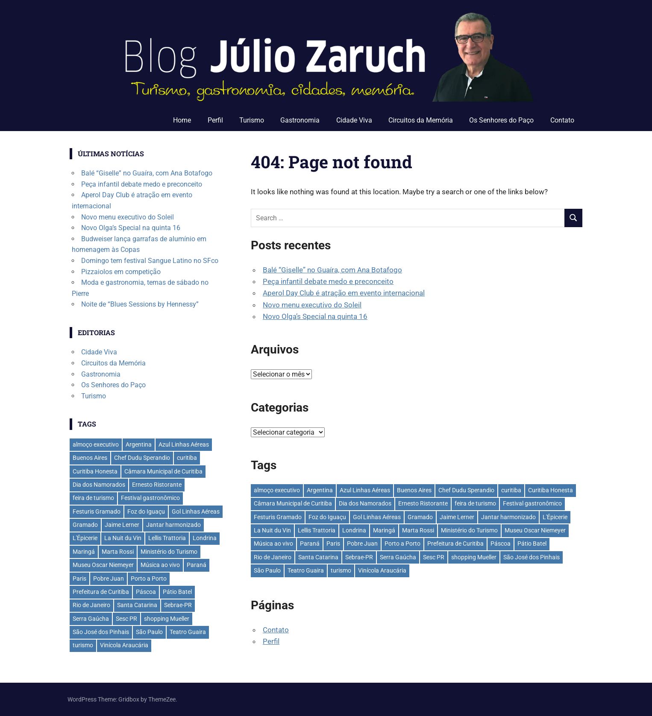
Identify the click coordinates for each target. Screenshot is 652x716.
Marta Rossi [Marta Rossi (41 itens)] (418, 530)
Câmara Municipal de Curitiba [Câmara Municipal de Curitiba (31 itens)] (293, 503)
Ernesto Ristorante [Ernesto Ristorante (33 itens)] (423, 503)
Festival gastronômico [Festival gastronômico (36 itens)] (532, 503)
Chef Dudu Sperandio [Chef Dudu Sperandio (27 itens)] (466, 490)
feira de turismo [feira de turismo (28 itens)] (475, 503)
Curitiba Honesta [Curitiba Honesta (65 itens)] (550, 490)
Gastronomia (300, 120)
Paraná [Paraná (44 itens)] (310, 543)
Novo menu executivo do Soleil (312, 305)
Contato (562, 120)
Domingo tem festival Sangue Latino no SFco (149, 261)
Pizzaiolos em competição (121, 272)
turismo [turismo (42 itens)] (341, 570)
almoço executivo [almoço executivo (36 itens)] (277, 490)
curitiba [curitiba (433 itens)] (511, 490)
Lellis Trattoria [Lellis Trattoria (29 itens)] (316, 530)
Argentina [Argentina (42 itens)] (320, 490)
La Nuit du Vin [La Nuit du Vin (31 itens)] (272, 530)
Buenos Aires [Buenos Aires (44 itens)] (414, 490)
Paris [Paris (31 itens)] (333, 543)
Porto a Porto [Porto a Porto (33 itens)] (402, 543)
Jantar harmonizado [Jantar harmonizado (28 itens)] (508, 517)
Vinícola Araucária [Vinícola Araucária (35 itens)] (382, 570)
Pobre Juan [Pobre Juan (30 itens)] (362, 543)
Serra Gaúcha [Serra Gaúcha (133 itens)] (398, 557)
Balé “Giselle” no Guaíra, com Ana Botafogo (332, 270)
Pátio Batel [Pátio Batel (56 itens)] (531, 543)
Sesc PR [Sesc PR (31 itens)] (433, 557)
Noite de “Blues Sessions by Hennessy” (140, 304)
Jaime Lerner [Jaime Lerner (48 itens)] (457, 517)
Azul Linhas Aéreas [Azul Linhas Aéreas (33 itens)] (365, 490)
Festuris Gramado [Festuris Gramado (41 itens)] (278, 517)
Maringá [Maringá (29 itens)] (384, 530)
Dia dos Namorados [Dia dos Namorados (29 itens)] (365, 503)
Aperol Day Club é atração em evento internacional (344, 293)
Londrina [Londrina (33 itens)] (354, 530)
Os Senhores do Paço (501, 120)
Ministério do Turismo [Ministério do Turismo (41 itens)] (469, 530)
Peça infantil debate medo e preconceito (328, 281)
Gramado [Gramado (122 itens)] (420, 517)
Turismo (251, 120)
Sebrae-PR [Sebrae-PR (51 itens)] (359, 557)
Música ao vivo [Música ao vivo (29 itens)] (273, 543)
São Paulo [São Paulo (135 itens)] (267, 570)
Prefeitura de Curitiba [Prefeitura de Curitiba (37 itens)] (455, 543)
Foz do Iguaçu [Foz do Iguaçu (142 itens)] (327, 517)
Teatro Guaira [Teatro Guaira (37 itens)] (306, 570)
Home (182, 120)
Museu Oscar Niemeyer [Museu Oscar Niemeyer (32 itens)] (535, 530)
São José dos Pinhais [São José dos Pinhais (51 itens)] (531, 557)
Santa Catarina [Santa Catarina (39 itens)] (318, 557)
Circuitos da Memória (420, 120)
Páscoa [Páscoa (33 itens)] (500, 543)
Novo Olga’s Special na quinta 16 (315, 316)
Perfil (215, 120)
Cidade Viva (354, 120)
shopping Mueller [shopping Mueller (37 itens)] (473, 557)
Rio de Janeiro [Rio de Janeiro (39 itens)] (272, 557)
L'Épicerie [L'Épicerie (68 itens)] (555, 517)
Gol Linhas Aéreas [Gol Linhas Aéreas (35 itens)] (377, 517)
